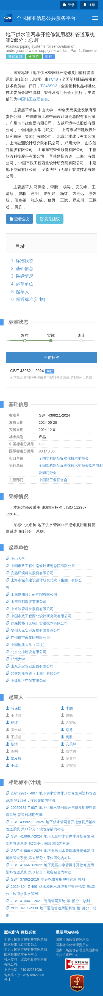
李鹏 (67, 708)
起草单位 (24, 284)
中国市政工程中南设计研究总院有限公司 (40, 566)
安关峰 (68, 744)
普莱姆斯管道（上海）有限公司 (33, 673)
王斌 (12, 766)
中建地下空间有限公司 (26, 681)
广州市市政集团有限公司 (28, 637)
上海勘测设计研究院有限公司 (31, 594)
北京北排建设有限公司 (26, 652)
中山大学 (15, 559)
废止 (81, 335)
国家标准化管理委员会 (72, 945)
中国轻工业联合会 (32, 99)
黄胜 (67, 737)
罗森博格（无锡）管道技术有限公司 (37, 623)
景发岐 (13, 758)
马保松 (13, 708)
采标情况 (24, 276)
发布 (25, 335)
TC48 (53, 79)
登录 (69, 5)
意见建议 (50, 219)
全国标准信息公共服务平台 (40, 18)
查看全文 (20, 219)
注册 (89, 5)
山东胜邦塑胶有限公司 (26, 602)
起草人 (22, 291)
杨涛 (12, 744)
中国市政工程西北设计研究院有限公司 (38, 616)
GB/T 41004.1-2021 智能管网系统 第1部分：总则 (48, 901)
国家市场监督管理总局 (72, 940)
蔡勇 (67, 730)
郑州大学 (15, 659)
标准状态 (24, 260)
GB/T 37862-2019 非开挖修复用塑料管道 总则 (45, 879)
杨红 (12, 722)
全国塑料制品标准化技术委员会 (64, 458)
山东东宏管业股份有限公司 (30, 666)
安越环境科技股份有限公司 (30, 573)
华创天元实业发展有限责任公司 (33, 630)
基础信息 (24, 268)
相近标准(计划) (30, 299)
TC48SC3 (48, 86)
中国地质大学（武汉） (26, 645)
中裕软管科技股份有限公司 (30, 609)
